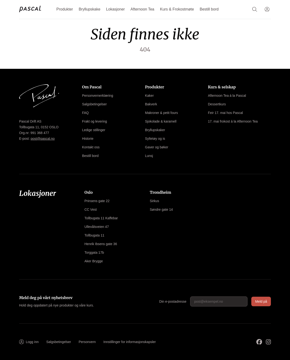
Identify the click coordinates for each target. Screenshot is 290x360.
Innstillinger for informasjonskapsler (129, 342)
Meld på (261, 301)
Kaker (149, 95)
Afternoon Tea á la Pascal (227, 95)
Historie (87, 138)
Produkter (64, 9)
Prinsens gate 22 (97, 201)
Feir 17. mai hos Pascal (225, 113)
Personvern (87, 342)
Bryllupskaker (155, 130)
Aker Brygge (94, 261)
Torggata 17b (94, 252)
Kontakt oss (91, 147)
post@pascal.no (43, 138)
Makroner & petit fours (161, 113)
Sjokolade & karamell (161, 121)
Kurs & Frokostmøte (177, 9)
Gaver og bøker (156, 147)
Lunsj (149, 156)
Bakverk (151, 104)
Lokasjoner (115, 9)
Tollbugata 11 (94, 235)
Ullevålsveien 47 (97, 227)
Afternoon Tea (142, 9)
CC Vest (91, 209)
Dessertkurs (217, 104)
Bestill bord (209, 9)
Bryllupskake (89, 9)
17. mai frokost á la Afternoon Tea (233, 121)
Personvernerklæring (97, 95)
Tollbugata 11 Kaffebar (101, 218)
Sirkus (154, 201)
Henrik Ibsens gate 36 (101, 244)
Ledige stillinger (93, 130)
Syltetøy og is (155, 138)
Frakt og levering (94, 121)
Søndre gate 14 (161, 209)
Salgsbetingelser (94, 104)
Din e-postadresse (173, 301)
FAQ (85, 113)
